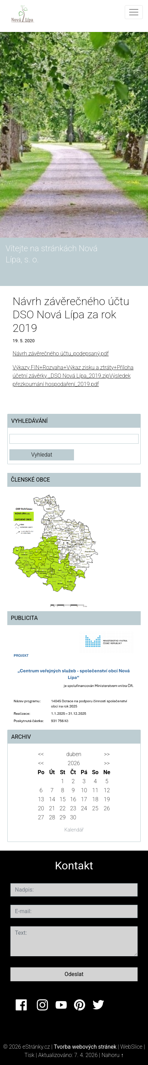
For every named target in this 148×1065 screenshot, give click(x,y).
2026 (74, 763)
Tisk (29, 1055)
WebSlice (131, 1046)
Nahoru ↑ (112, 1055)
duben (73, 754)
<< (41, 754)
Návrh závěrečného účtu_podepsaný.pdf (60, 353)
